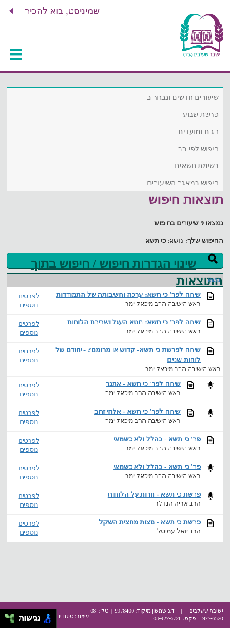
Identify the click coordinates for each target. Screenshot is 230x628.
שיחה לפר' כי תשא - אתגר (143, 383)
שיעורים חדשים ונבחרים (182, 97)
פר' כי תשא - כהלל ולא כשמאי (157, 439)
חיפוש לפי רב (198, 149)
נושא (213, 280)
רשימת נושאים (197, 165)
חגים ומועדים (198, 131)
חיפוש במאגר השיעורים (183, 183)
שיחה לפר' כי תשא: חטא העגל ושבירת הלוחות (134, 322)
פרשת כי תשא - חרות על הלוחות (154, 494)
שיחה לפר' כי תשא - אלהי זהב (137, 411)
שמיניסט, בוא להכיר (62, 11)
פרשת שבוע (201, 114)
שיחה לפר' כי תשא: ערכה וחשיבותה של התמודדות (128, 294)
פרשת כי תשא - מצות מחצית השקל (150, 522)
